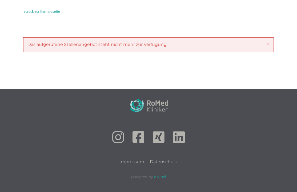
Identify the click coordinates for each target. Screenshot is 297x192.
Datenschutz (164, 161)
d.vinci (160, 177)
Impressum (131, 161)
